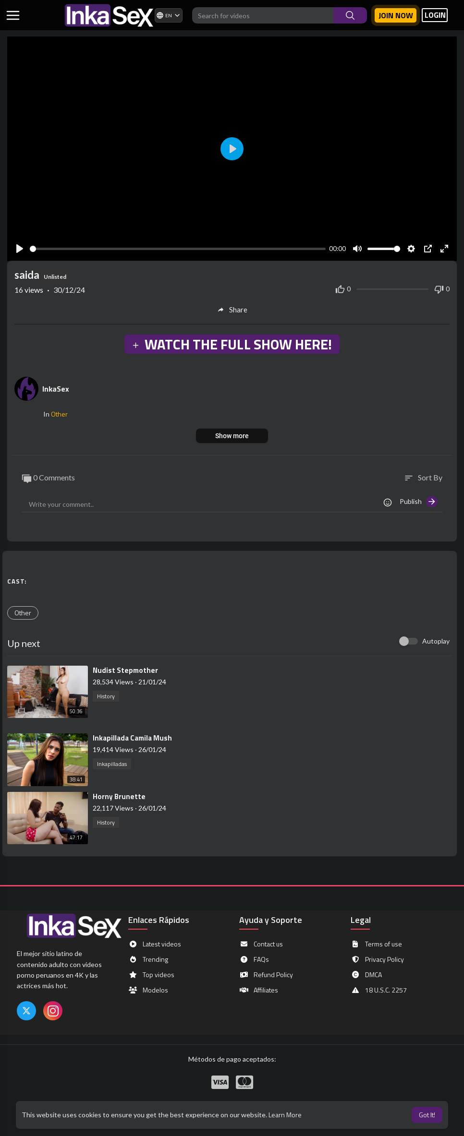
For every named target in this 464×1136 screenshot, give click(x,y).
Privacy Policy (377, 959)
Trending (148, 959)
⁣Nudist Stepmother (125, 670)
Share (232, 309)
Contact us (261, 944)
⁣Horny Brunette (119, 796)
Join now (396, 15)
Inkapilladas (112, 763)
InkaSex (55, 389)
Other (59, 414)
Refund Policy (266, 975)
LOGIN (435, 15)
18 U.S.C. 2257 (379, 990)
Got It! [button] (427, 1115)
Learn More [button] (285, 1115)
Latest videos (154, 944)
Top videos (151, 975)
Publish (419, 501)
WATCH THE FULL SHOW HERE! (231, 344)
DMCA (366, 975)
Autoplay (436, 641)
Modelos (148, 990)
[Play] (19, 248)
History (106, 696)
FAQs (254, 959)
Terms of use (376, 944)
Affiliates (258, 990)
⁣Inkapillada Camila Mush (132, 737)
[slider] (178, 248)
